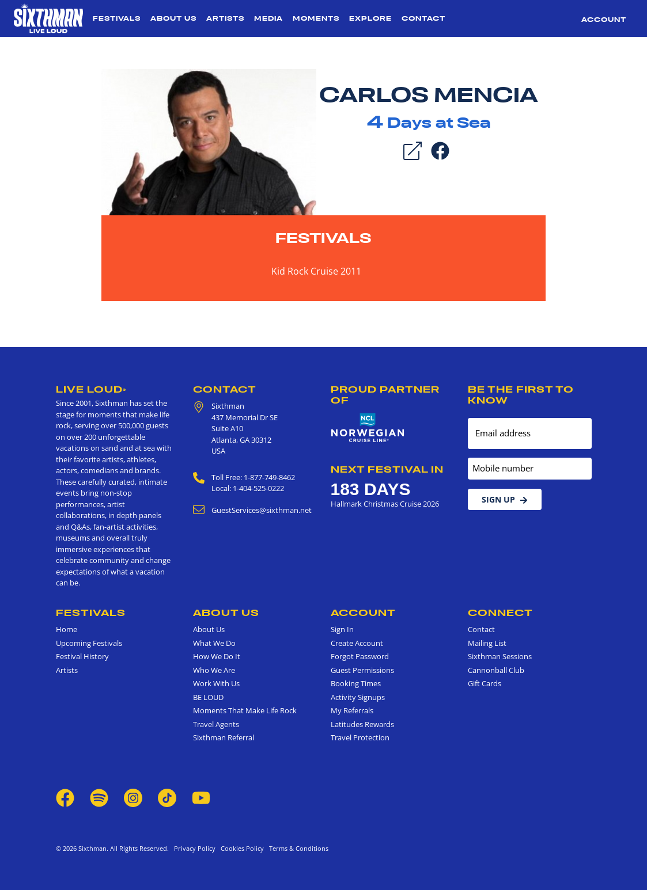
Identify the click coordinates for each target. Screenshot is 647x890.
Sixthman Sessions (500, 656)
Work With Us (216, 683)
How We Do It (216, 656)
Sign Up (505, 499)
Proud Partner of (385, 394)
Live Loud (91, 389)
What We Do (214, 643)
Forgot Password (360, 656)
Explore (370, 18)
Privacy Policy (194, 848)
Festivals (117, 18)
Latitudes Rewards (362, 724)
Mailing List (487, 643)
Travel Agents (216, 724)
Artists (225, 18)
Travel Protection (360, 737)
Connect (500, 612)
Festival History (82, 656)
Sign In (342, 629)
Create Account (357, 643)
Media (268, 18)
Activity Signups (358, 697)
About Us (173, 18)
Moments (316, 18)
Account (603, 20)
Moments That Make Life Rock (245, 710)
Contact (423, 18)
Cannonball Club (496, 670)
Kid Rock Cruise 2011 (316, 271)
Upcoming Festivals (89, 643)
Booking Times (356, 683)
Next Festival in (387, 469)
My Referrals (352, 710)
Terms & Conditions (297, 848)
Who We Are (214, 670)
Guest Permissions (362, 670)
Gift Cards (484, 683)
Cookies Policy (240, 848)
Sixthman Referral (223, 737)
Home (66, 629)
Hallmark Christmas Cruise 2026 (385, 504)
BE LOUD (208, 697)
